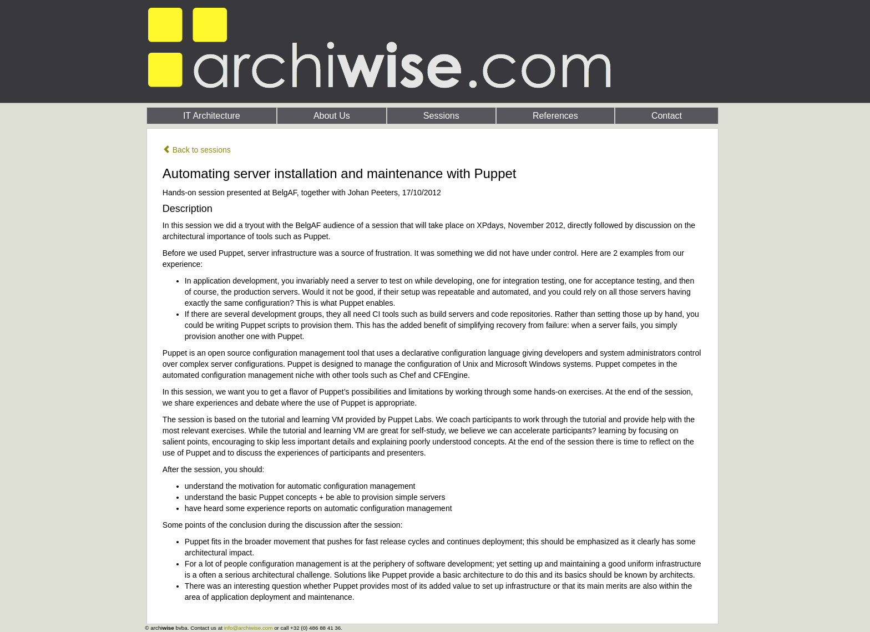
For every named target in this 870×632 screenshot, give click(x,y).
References (555, 115)
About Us (331, 115)
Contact (666, 115)
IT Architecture (211, 115)
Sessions (441, 115)
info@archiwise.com (248, 628)
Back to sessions (197, 149)
